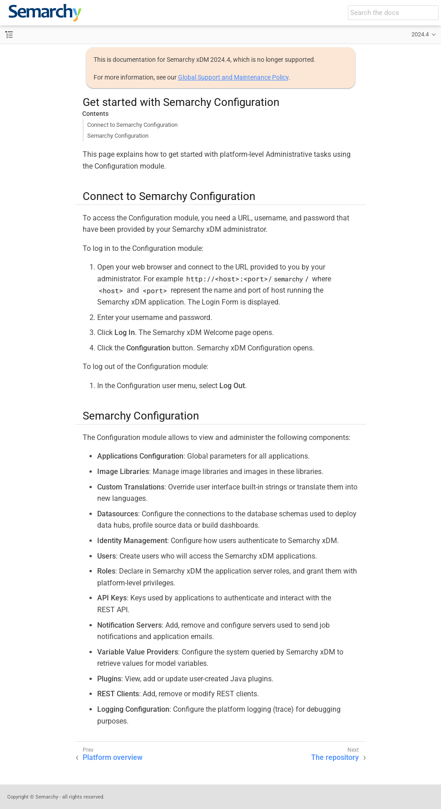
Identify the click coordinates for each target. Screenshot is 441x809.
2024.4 (420, 34)
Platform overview (113, 757)
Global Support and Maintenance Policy (233, 77)
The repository (335, 757)
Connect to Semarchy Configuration (132, 124)
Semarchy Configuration (118, 135)
